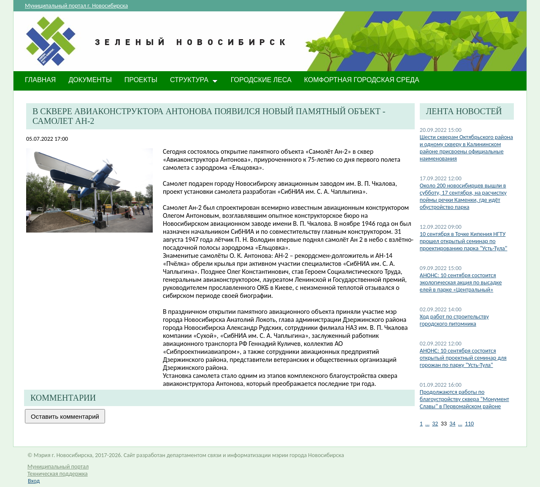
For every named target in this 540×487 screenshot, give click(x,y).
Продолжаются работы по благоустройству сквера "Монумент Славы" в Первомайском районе (464, 399)
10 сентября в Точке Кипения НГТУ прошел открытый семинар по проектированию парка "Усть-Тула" (464, 241)
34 (452, 423)
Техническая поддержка (57, 473)
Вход (34, 480)
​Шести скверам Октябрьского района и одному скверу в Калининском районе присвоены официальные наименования (466, 148)
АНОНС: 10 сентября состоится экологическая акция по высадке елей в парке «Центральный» (461, 282)
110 (469, 423)
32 (435, 423)
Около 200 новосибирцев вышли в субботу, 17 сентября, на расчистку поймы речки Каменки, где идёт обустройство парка (463, 196)
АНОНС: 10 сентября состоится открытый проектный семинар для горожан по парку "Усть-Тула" (463, 358)
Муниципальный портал (58, 466)
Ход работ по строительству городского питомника (454, 320)
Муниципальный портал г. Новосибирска (76, 5)
